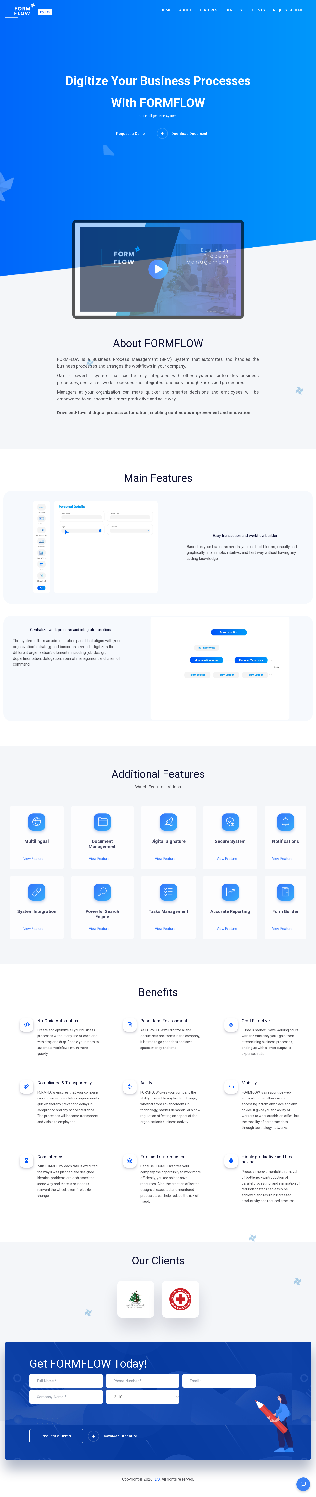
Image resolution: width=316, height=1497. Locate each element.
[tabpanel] (36, 833)
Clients (257, 10)
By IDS (45, 12)
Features (208, 10)
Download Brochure (112, 1436)
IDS (156, 1479)
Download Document (182, 133)
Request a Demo (288, 10)
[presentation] (66, 1417)
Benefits (234, 10)
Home (165, 10)
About (185, 10)
